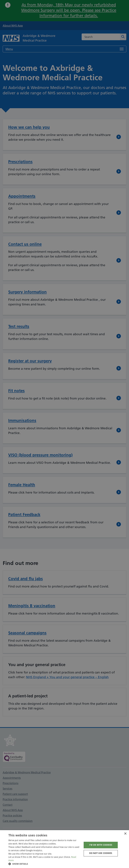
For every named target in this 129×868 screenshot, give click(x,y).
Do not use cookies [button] (100, 853)
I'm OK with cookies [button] (100, 844)
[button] (44, 863)
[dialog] (64, 434)
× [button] (125, 833)
